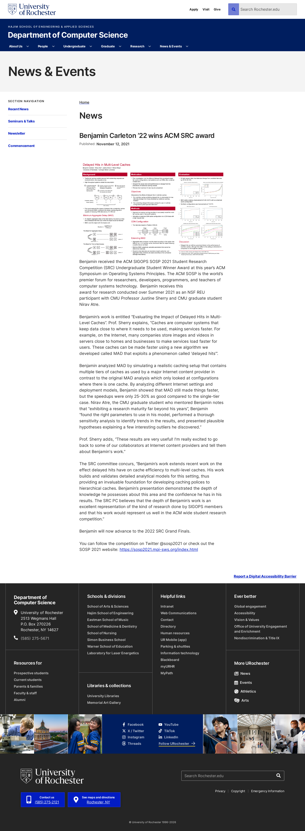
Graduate (108, 46)
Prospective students (31, 673)
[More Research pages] (150, 46)
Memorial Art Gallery (104, 702)
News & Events (171, 46)
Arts (241, 700)
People (43, 46)
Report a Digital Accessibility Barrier (265, 576)
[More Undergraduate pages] (91, 46)
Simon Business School (106, 639)
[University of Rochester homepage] (32, 9)
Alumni (19, 699)
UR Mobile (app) (174, 639)
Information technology (180, 653)
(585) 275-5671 (35, 638)
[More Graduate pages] (120, 46)
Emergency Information (268, 791)
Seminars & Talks (21, 121)
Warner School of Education (110, 646)
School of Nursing (102, 633)
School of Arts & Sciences (108, 606)
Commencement (21, 145)
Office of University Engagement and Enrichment (260, 629)
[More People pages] (53, 46)
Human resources (175, 633)
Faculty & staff (25, 693)
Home (84, 102)
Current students (28, 679)
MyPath (167, 673)
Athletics (245, 691)
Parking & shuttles (175, 646)
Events (243, 682)
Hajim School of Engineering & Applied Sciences (51, 27)
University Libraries (103, 696)
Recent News (18, 109)
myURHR (168, 666)
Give (217, 9)
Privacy (220, 791)
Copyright (238, 791)
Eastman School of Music (107, 619)
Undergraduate (74, 46)
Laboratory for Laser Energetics (113, 653)
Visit (206, 9)
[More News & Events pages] (187, 46)
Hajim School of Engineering (110, 613)
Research (137, 46)
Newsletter (16, 133)
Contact (167, 619)
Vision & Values (246, 619)
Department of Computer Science (68, 35)
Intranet (167, 606)
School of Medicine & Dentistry (112, 626)
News (242, 673)
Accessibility (244, 613)
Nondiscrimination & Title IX (257, 638)
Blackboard (170, 659)
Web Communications (179, 613)
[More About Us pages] (28, 46)
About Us (15, 46)
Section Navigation (26, 101)
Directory (168, 626)
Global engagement (250, 606)
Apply (193, 9)
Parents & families (28, 686)
